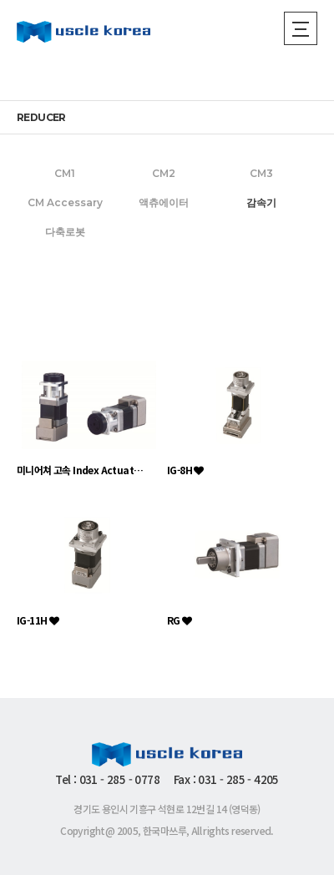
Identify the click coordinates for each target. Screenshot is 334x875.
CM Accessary (65, 202)
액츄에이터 (164, 202)
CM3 (261, 173)
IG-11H (37, 620)
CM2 (163, 173)
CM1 (64, 173)
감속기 (261, 202)
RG (179, 620)
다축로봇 (65, 231)
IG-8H (185, 470)
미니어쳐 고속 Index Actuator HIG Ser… (82, 470)
